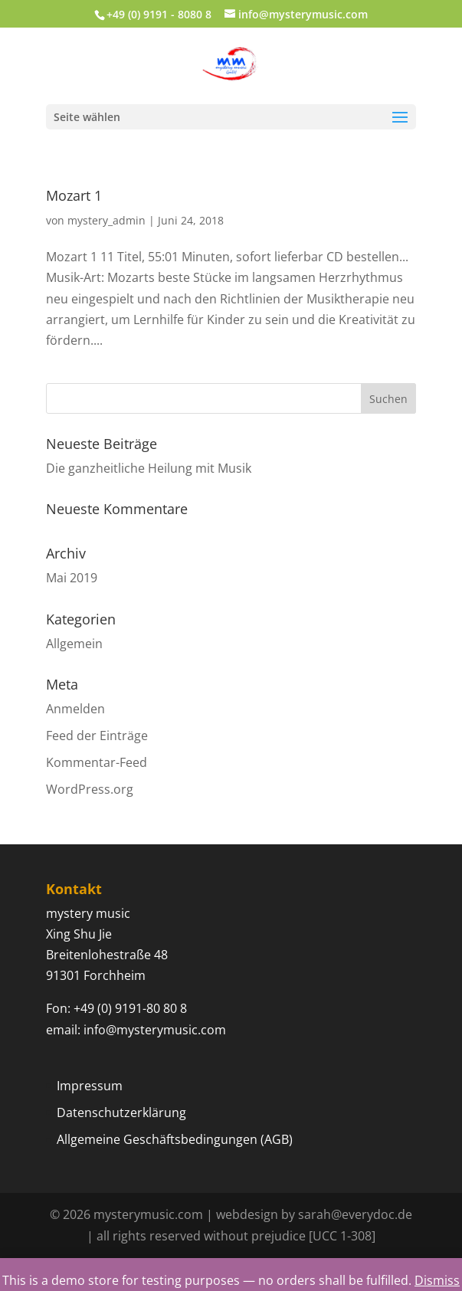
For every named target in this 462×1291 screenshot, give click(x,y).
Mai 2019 (71, 577)
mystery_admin (106, 220)
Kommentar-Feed (96, 762)
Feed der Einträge (97, 735)
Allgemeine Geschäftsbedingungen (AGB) (175, 1139)
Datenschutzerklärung (121, 1112)
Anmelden (75, 708)
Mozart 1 (74, 195)
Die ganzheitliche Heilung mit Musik (148, 468)
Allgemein (74, 643)
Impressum (90, 1085)
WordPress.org (89, 789)
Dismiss (437, 1280)
